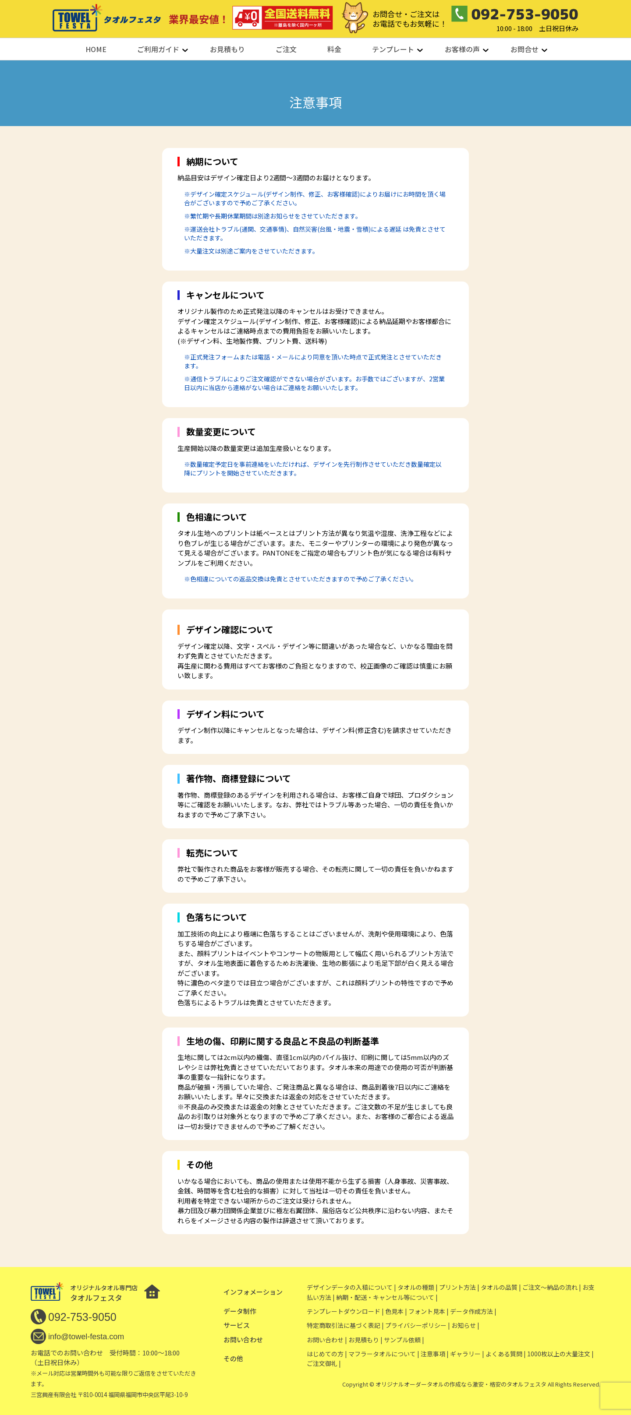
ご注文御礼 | (324, 1363)
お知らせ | (465, 1325)
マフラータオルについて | (383, 1353)
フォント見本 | (428, 1311)
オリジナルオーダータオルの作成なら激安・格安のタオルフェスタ (461, 1384)
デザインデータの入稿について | (351, 1287)
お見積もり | (365, 1339)
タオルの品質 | (501, 1287)
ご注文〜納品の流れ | (551, 1287)
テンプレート (393, 49)
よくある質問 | (506, 1353)
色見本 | (396, 1311)
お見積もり (227, 49)
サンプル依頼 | (404, 1339)
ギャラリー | (467, 1353)
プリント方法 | (459, 1287)
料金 (334, 49)
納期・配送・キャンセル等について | (387, 1297)
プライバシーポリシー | (417, 1325)
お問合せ (524, 49)
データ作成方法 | (473, 1311)
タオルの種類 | (417, 1287)
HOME (95, 49)
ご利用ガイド (158, 49)
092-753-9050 (82, 1317)
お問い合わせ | (327, 1339)
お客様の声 (462, 49)
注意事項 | (435, 1353)
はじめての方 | (327, 1353)
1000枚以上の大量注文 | (560, 1353)
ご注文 (286, 49)
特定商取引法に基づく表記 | (345, 1325)
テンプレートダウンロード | (345, 1311)
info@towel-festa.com (86, 1336)
